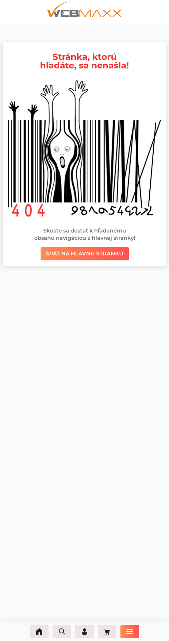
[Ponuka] (129, 631)
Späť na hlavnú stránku (84, 253)
